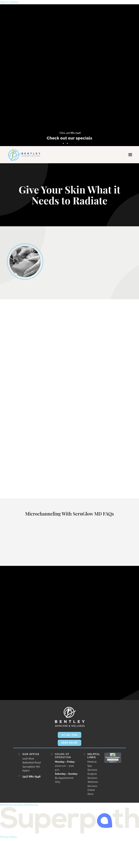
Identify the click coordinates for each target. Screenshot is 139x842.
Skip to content (9, 2)
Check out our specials (69, 138)
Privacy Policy (8, 839)
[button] (130, 155)
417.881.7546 (69, 737)
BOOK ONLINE (69, 745)
